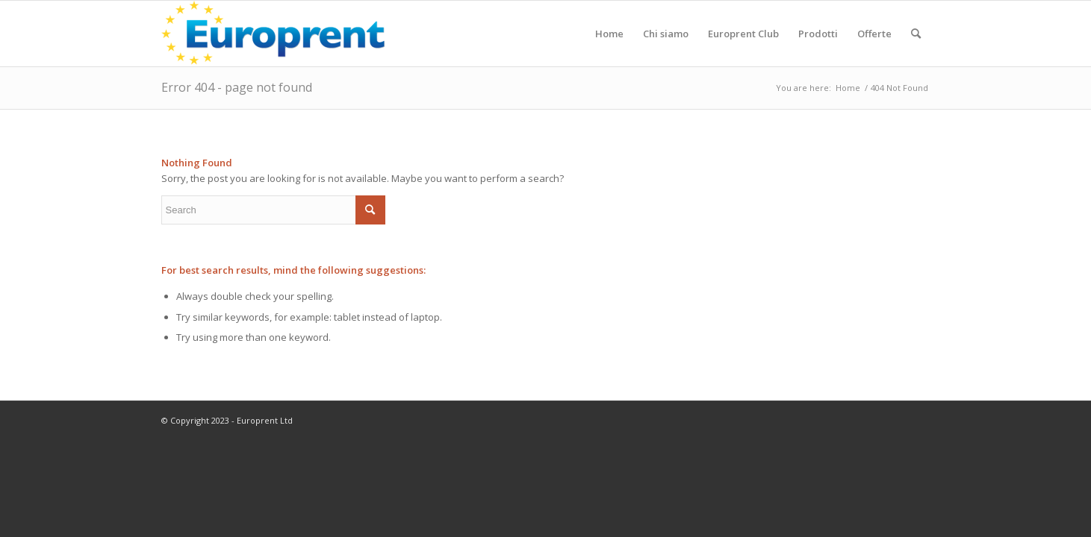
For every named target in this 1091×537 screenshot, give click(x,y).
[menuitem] (609, 33)
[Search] (915, 33)
